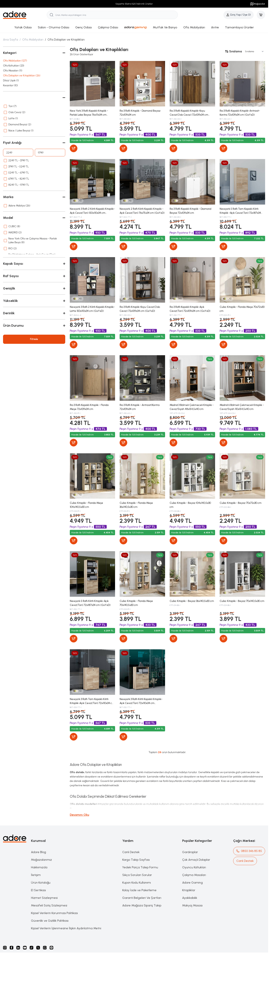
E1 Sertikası (38, 890)
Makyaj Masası (192, 905)
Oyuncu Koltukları (194, 867)
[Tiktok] (31, 947)
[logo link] (25, 15)
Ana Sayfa (10, 39)
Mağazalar (257, 4)
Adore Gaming (192, 882)
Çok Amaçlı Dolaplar (196, 859)
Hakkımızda (39, 867)
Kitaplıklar (188, 890)
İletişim (36, 875)
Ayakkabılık (189, 898)
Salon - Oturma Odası (53, 27)
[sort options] (253, 51)
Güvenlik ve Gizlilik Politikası (49, 920)
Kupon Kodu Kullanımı (136, 882)
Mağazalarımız (41, 859)
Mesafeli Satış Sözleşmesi (49, 905)
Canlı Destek (131, 852)
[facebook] (11, 947)
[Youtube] (25, 947)
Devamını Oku (79, 815)
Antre (215, 27)
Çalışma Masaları (194, 875)
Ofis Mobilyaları (194, 27)
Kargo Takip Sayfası (136, 859)
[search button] (51, 15)
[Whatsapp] (45, 947)
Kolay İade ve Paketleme (139, 890)
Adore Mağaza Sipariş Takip (141, 905)
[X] (38, 947)
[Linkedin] (18, 947)
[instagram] (5, 947)
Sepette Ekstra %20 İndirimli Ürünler (134, 3)
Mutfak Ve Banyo (165, 27)
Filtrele (34, 339)
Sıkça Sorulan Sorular (137, 875)
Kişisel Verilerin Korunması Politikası (54, 913)
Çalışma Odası (108, 27)
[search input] (112, 15)
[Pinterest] (51, 947)
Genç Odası (83, 27)
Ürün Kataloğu (40, 882)
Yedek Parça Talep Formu (140, 867)
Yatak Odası (23, 27)
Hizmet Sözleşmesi (44, 898)
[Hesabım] (238, 15)
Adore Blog (38, 852)
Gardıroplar (190, 852)
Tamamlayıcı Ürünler (239, 27)
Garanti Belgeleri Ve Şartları (141, 898)
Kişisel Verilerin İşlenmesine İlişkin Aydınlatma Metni (66, 928)
